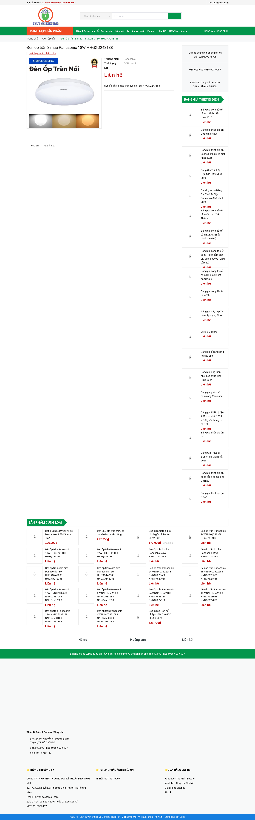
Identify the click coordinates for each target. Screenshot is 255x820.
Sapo (182, 816)
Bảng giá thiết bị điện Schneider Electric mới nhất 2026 (213, 154)
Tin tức (163, 31)
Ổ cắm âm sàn (104, 31)
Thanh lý (152, 31)
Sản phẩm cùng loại (45, 522)
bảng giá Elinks (209, 331)
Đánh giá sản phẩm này (42, 53)
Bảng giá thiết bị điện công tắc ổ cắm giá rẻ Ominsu (212, 477)
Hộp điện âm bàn (85, 31)
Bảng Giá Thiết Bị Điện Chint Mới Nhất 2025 (212, 456)
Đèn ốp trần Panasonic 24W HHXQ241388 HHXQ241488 (213, 534)
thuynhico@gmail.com (46, 797)
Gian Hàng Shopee (175, 787)
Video (184, 31)
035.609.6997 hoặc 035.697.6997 (59, 2)
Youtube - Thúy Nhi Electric (179, 783)
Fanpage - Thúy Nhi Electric (179, 778)
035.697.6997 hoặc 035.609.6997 (49, 747)
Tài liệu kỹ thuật (136, 31)
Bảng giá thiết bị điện (201, 99)
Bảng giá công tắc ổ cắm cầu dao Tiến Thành (212, 214)
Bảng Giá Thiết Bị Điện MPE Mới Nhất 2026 (211, 174)
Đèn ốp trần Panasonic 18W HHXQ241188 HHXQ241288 (57, 553)
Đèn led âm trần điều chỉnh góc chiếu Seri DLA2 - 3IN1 (160, 534)
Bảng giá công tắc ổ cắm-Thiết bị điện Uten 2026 (212, 113)
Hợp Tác (173, 31)
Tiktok (168, 792)
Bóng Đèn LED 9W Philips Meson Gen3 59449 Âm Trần (59, 534)
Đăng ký (208, 31)
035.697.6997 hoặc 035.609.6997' (59, 801)
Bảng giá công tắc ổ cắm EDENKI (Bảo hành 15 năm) (212, 234)
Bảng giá (119, 31)
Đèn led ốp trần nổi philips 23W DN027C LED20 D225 (160, 614)
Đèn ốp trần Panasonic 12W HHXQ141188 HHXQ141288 (109, 553)
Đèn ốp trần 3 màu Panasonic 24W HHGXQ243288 (159, 553)
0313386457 (40, 806)
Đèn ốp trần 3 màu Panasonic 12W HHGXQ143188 (211, 553)
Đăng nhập (222, 31)
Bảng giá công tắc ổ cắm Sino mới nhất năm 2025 (212, 275)
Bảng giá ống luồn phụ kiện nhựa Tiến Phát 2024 (211, 376)
